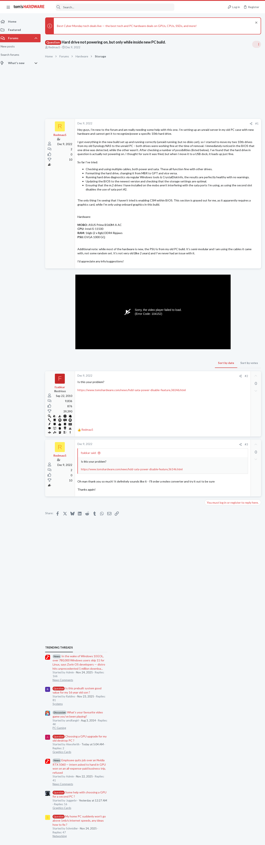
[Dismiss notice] (255, 23)
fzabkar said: (91, 493)
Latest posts (208, 444)
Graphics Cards (215, 350)
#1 (190, 123)
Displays (211, 505)
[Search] (112, 7)
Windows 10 (214, 465)
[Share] (184, 124)
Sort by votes (183, 403)
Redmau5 (57, 47)
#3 (180, 485)
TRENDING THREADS (212, 245)
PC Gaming (213, 325)
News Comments (216, 278)
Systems (211, 301)
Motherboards (215, 485)
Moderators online (214, 597)
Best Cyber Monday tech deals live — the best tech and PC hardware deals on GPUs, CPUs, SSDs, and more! (129, 26)
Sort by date (160, 403)
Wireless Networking (218, 525)
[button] (8, 7)
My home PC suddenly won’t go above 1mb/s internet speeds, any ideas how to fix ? (233, 418)
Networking (213, 434)
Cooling (211, 586)
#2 (180, 416)
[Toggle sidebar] (256, 44)
